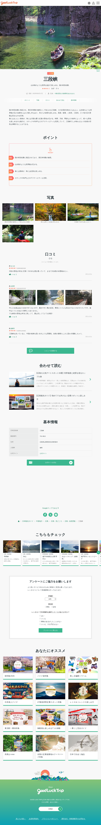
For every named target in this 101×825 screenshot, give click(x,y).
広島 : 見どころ (56, 521)
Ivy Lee (12, 266)
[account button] (93, 3)
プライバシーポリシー (50, 819)
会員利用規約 (33, 819)
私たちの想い (20, 819)
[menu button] (98, 3)
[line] (56, 515)
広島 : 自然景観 (70, 521)
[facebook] (45, 515)
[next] (98, 552)
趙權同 (12, 328)
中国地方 (39, 521)
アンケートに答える (50, 630)
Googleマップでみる (49, 508)
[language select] (89, 3)
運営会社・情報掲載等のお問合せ (73, 819)
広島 (46, 521)
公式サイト (43, 453)
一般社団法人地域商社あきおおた (64, 93)
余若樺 (12, 286)
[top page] (19, 521)
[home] (9, 3)
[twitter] (50, 515)
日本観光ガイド (27, 521)
